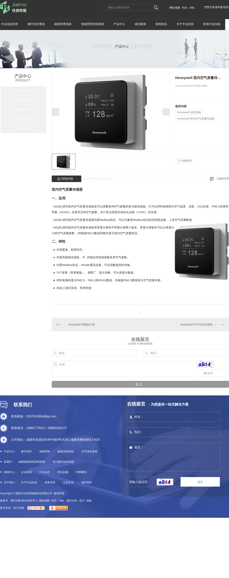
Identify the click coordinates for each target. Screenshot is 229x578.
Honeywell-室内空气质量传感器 (195, 118)
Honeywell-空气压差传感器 (196, 324)
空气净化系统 (24, 119)
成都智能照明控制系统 (31, 461)
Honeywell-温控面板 (189, 112)
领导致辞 (86, 482)
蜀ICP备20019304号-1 (24, 500)
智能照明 (24, 100)
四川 (82, 500)
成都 (89, 500)
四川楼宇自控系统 (63, 461)
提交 (200, 481)
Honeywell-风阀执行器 (81, 324)
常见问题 (63, 472)
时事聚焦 (81, 472)
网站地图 (174, 7)
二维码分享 (222, 178)
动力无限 (18, 507)
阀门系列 (24, 128)
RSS (185, 7)
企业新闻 (26, 472)
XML (192, 7)
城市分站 (71, 500)
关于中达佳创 (29, 482)
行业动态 (44, 472)
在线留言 (185, 160)
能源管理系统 (24, 109)
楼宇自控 (24, 91)
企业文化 (68, 482)
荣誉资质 (50, 482)
